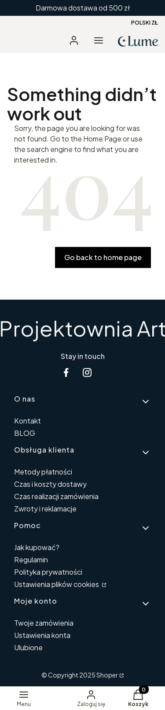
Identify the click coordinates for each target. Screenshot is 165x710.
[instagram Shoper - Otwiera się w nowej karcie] (87, 372)
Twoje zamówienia (43, 622)
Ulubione (28, 647)
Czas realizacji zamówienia (56, 496)
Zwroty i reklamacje (45, 508)
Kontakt (27, 420)
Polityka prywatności (48, 571)
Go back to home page (103, 257)
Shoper (107, 675)
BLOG (24, 433)
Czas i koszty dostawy (50, 484)
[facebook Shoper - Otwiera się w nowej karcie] (66, 372)
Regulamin (31, 559)
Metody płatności (43, 471)
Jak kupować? (36, 547)
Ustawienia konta (42, 635)
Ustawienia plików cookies (57, 584)
